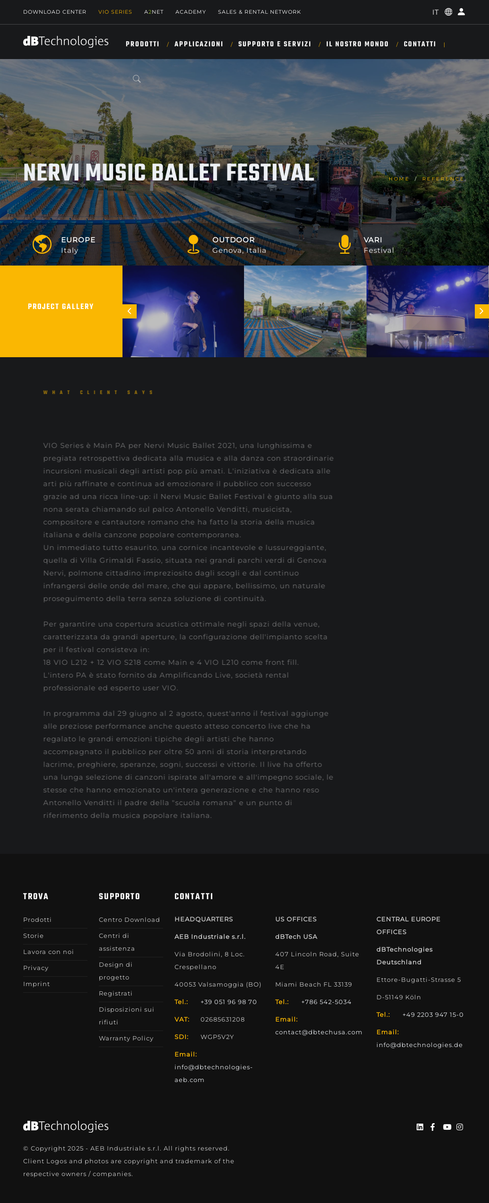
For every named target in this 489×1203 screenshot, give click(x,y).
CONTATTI (420, 44)
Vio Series (115, 12)
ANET (154, 12)
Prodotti (143, 44)
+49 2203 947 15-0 (433, 1014)
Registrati (116, 993)
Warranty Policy (126, 1038)
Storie (33, 935)
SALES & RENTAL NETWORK (259, 12)
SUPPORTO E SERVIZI (275, 44)
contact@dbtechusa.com (319, 1032)
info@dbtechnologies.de (419, 1044)
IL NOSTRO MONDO (357, 44)
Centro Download (129, 919)
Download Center (55, 12)
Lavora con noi (48, 951)
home (399, 179)
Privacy (36, 967)
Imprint (36, 984)
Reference (443, 179)
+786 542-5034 (326, 1001)
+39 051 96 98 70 (229, 1001)
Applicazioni (199, 44)
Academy (190, 12)
